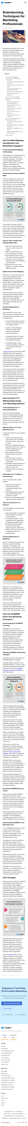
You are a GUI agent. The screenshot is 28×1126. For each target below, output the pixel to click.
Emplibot (10, 954)
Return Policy (20, 1115)
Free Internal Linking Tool (7, 1082)
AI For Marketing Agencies (7, 1051)
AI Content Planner (5, 1055)
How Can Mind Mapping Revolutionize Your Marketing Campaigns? (13, 78)
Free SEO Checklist (6, 1075)
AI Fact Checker (5, 1062)
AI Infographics (5, 1057)
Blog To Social (4, 1064)
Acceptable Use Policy (9, 1115)
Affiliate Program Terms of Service (17, 1118)
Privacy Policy (18, 1111)
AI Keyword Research (6, 1053)
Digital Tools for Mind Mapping (14, 91)
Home (2, 1096)
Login (2, 1105)
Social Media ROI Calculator (8, 1087)
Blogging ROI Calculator (7, 1084)
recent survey (8, 351)
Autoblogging (4, 1048)
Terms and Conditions (17, 1113)
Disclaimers (4, 1118)
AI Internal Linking (5, 1059)
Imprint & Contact (9, 1111)
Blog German (4, 1073)
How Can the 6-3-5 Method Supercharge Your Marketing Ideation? (13, 98)
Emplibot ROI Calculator (7, 1089)
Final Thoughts (9, 135)
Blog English (4, 1071)
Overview (3, 1046)
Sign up (3, 1102)
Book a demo (4, 1098)
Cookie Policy (7, 1113)
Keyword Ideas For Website (8, 1080)
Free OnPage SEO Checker (7, 1078)
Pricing (3, 1100)
